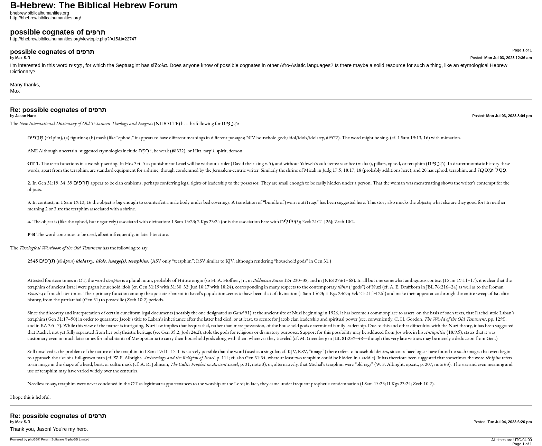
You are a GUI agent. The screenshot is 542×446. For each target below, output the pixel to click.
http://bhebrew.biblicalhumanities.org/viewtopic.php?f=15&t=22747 (73, 39)
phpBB (33, 439)
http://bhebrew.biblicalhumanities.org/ (45, 18)
